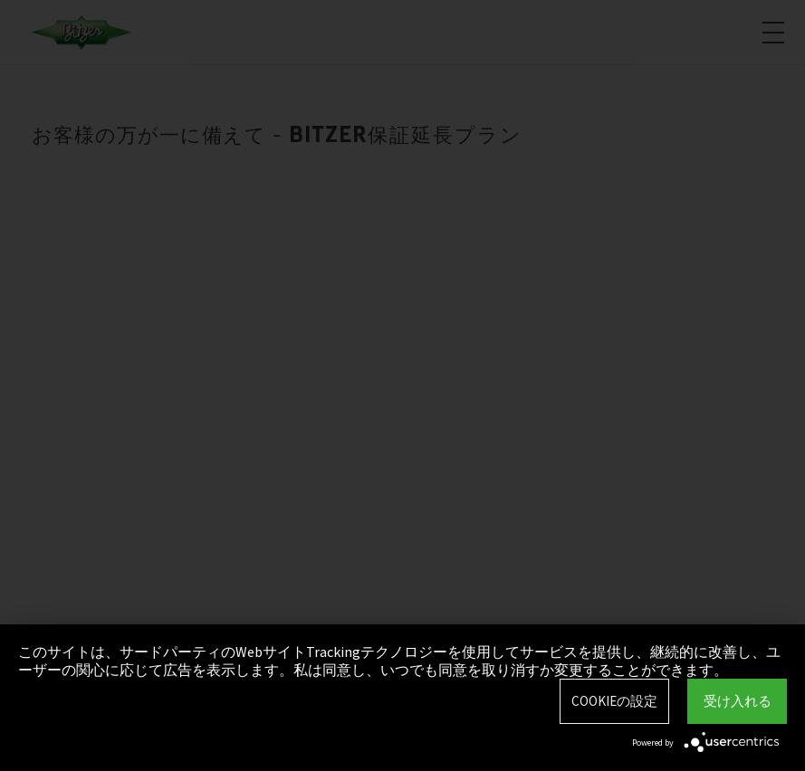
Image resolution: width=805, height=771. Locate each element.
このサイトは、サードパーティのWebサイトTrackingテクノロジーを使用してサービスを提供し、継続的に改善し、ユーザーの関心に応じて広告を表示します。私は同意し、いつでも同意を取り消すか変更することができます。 (399, 660)
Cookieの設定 (614, 700)
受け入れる (737, 700)
